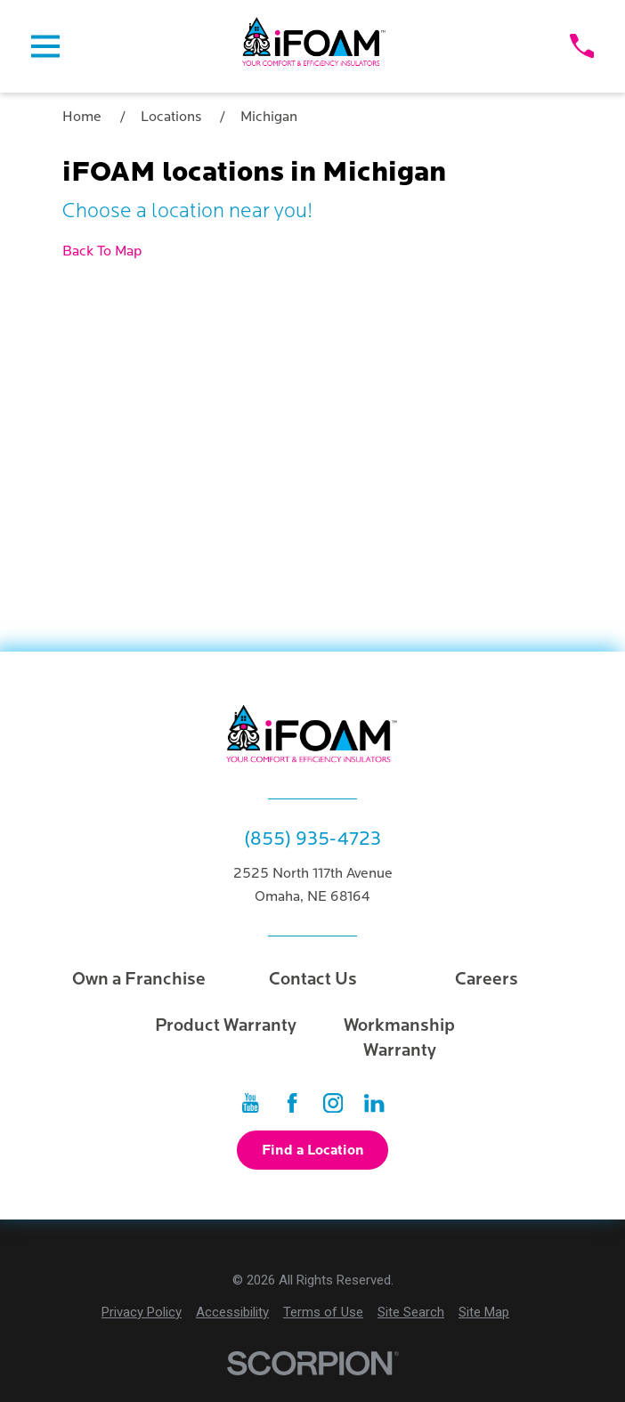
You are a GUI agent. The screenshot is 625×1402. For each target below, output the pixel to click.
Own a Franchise (139, 979)
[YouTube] (250, 1103)
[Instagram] (333, 1103)
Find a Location (313, 1150)
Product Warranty (225, 1025)
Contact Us (313, 979)
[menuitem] (141, 1312)
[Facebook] (292, 1103)
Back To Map (102, 251)
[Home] (315, 46)
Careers (486, 979)
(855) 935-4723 (312, 840)
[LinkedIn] (374, 1103)
